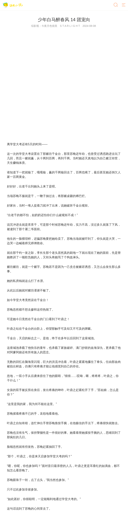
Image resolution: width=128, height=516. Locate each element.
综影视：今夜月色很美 (44, 25)
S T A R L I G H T (70, 25)
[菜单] (124, 5)
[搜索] (116, 5)
